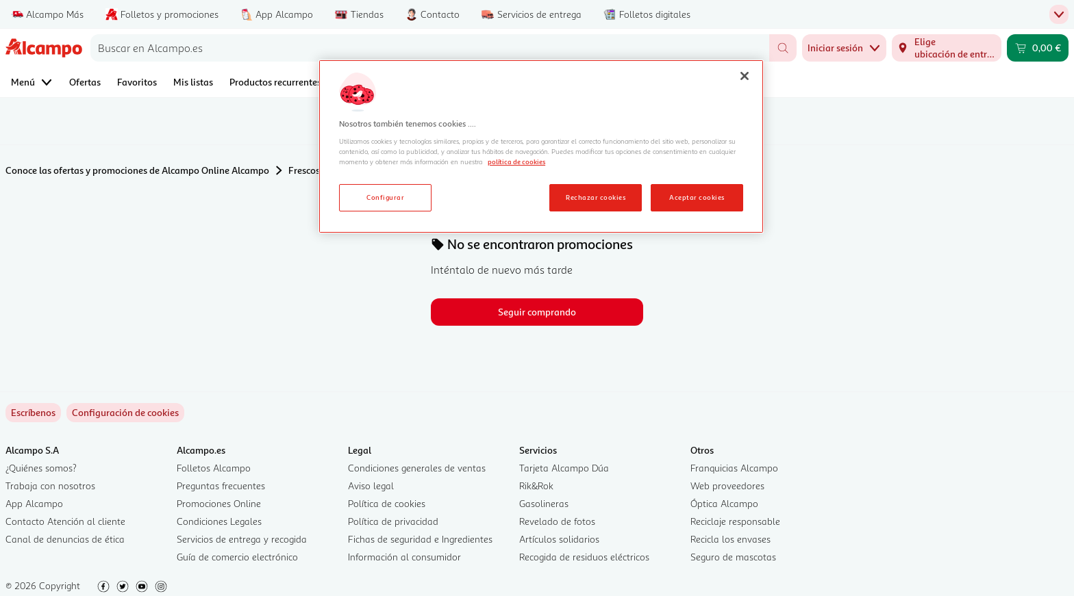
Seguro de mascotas (733, 556)
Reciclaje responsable (735, 521)
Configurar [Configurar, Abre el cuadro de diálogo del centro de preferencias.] (385, 197)
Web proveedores (727, 485)
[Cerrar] (744, 76)
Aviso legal (371, 485)
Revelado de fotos (557, 521)
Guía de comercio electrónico (237, 556)
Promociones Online (219, 503)
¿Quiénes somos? (41, 468)
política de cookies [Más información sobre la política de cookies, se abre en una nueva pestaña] (516, 161)
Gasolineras (544, 503)
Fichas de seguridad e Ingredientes (420, 539)
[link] (125, 412)
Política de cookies (386, 503)
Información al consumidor (404, 556)
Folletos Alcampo (214, 468)
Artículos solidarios (559, 539)
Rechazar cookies (595, 197)
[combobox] (430, 48)
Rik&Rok (536, 485)
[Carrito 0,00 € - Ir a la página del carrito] (1038, 48)
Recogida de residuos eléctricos (584, 556)
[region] (541, 146)
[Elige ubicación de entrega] (946, 48)
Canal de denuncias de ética (65, 539)
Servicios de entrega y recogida (242, 539)
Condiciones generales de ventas (417, 468)
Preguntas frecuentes (221, 485)
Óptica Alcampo (724, 503)
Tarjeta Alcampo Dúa (564, 468)
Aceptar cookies (696, 197)
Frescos (304, 170)
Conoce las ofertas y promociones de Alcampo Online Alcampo (137, 170)
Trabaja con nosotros (50, 485)
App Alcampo (34, 503)
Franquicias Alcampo (734, 468)
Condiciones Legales (219, 521)
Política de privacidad (393, 521)
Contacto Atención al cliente (65, 521)
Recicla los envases (730, 539)
